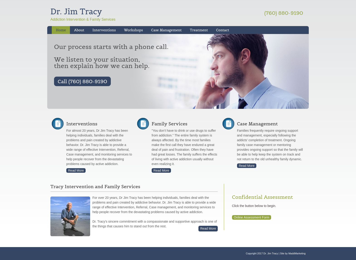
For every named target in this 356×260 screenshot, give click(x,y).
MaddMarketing (297, 253)
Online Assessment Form (251, 217)
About (79, 30)
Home (61, 30)
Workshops (131, 30)
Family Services (169, 124)
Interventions (102, 30)
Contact (222, 30)
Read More (76, 170)
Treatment (197, 30)
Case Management (164, 30)
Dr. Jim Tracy (76, 11)
